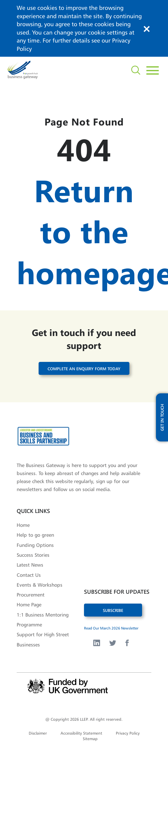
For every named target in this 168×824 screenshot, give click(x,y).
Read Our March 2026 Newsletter (111, 628)
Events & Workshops (39, 585)
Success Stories (33, 555)
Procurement (30, 595)
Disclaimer (38, 733)
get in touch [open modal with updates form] (162, 418)
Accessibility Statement (81, 733)
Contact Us (29, 575)
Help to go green (35, 535)
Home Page (29, 604)
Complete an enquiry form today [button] (84, 368)
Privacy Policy (128, 733)
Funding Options (35, 545)
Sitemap (90, 738)
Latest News (30, 565)
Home (23, 525)
